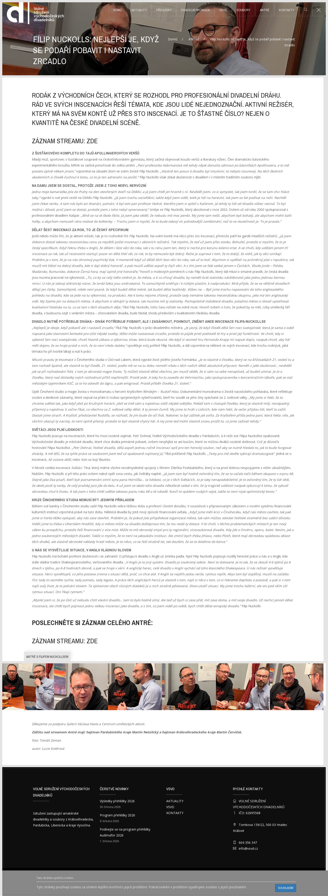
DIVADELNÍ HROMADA (195, 10)
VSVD (223, 10)
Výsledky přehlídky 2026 (117, 801)
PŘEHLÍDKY (164, 10)
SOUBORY (243, 10)
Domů (117, 10)
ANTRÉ (264, 10)
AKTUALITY (139, 10)
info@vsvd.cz (248, 848)
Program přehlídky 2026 (117, 815)
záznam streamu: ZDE (65, 141)
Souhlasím (285, 888)
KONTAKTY (286, 10)
